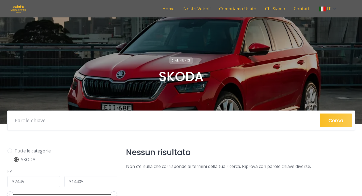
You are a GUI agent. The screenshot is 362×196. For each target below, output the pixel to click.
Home (168, 9)
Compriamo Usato (237, 9)
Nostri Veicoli (196, 9)
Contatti (302, 9)
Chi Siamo (275, 9)
